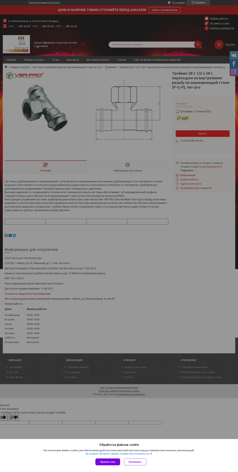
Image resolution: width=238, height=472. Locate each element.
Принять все (107, 461)
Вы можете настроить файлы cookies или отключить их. (118, 453)
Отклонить (135, 461)
